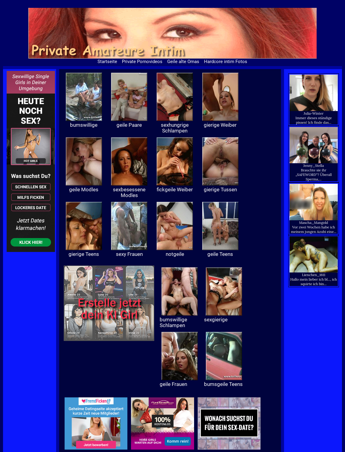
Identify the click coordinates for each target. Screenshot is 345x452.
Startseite (107, 61)
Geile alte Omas (183, 61)
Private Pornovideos (142, 61)
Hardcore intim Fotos (225, 61)
